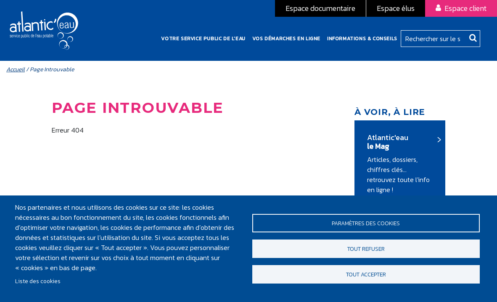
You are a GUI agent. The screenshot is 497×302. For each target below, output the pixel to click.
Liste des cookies (38, 281)
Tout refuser (366, 249)
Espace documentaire (320, 8)
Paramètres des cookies (366, 221)
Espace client (465, 8)
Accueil (15, 73)
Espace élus (396, 8)
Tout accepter (366, 276)
